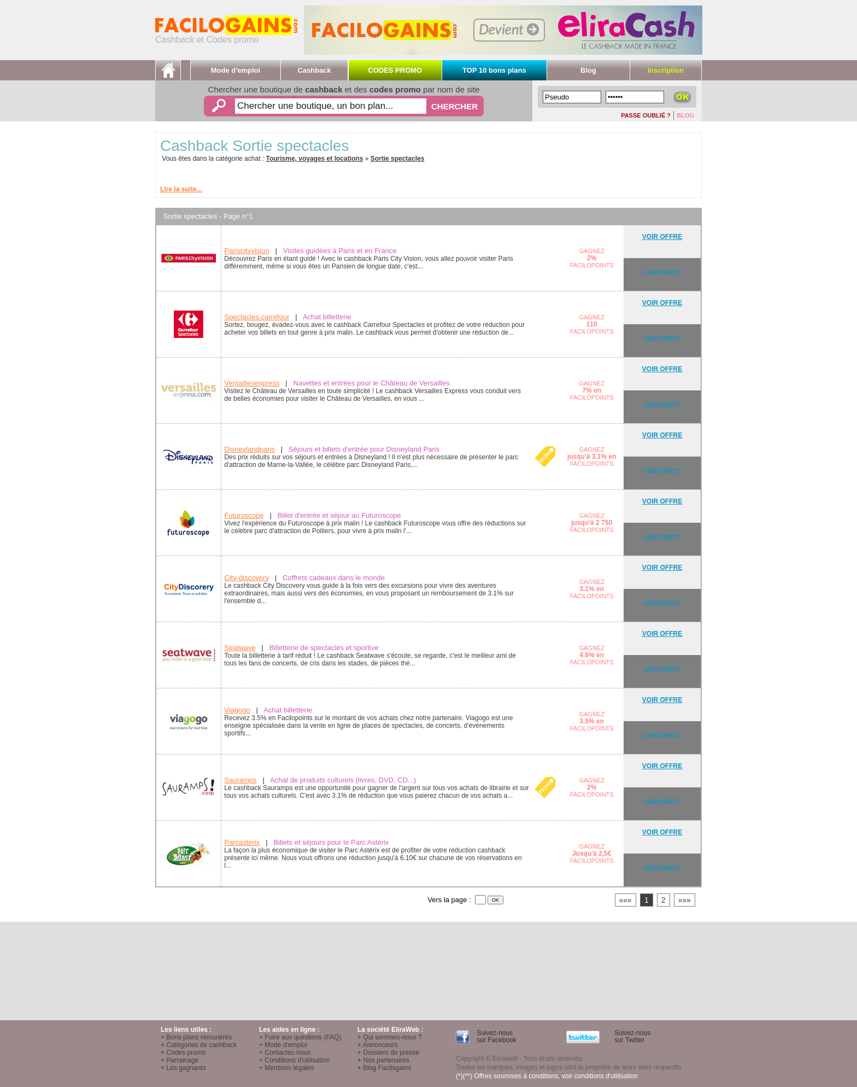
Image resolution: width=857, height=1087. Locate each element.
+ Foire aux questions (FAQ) (300, 1037)
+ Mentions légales (286, 1068)
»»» (684, 900)
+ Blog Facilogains (384, 1068)
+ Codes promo (183, 1052)
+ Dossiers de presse (388, 1052)
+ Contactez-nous (284, 1052)
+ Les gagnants (183, 1068)
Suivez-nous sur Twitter (631, 1036)
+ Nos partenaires (383, 1060)
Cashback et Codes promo (226, 35)
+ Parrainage (179, 1060)
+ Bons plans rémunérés (196, 1037)
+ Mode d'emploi (283, 1045)
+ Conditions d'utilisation (294, 1060)
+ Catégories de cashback (199, 1045)
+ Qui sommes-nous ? (389, 1037)
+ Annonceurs (377, 1045)
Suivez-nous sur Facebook (495, 1036)
